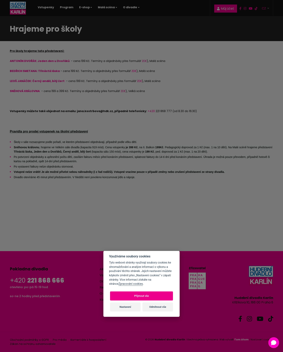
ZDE (144, 61)
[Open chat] (273, 342)
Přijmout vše (141, 295)
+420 (151, 111)
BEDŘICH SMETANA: (24, 71)
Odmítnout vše (157, 306)
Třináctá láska (49, 71)
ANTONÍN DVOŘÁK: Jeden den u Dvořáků (40, 61)
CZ (264, 8)
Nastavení (125, 306)
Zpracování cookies (131, 284)
